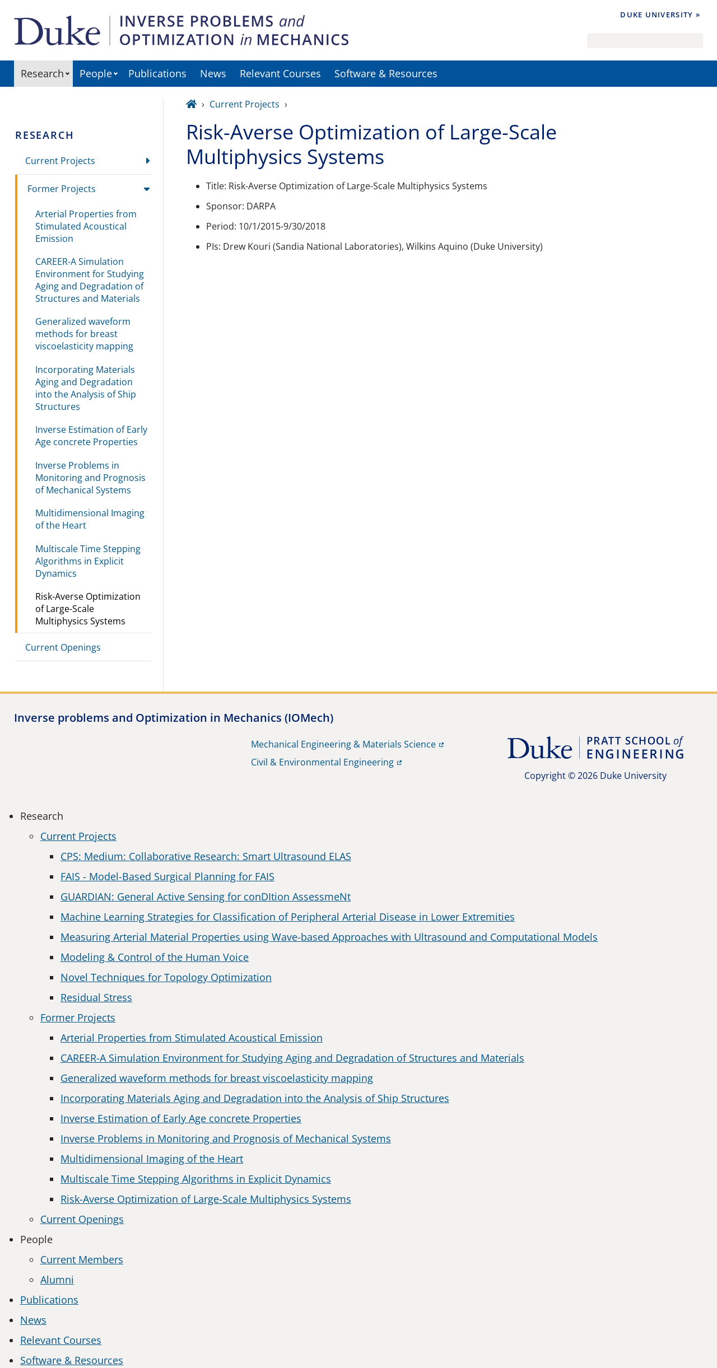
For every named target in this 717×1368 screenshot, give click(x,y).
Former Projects (61, 189)
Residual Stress (96, 997)
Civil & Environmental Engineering (322, 762)
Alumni (57, 1279)
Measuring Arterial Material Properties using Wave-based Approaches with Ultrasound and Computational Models (329, 937)
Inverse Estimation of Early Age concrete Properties (91, 435)
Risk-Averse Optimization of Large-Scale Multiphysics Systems (88, 608)
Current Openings (63, 647)
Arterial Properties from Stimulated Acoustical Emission (86, 226)
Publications (157, 73)
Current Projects (60, 161)
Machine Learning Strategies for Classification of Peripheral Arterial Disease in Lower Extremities (287, 916)
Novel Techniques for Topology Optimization (166, 977)
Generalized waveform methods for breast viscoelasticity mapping (84, 333)
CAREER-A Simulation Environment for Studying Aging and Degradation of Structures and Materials (89, 280)
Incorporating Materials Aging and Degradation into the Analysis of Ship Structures (85, 388)
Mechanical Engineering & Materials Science (343, 744)
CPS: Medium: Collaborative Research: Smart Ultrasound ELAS (205, 856)
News (213, 73)
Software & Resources (385, 73)
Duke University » (660, 15)
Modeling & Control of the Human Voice (154, 957)
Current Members (81, 1259)
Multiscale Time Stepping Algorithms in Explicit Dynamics (88, 561)
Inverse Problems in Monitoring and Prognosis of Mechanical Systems (90, 477)
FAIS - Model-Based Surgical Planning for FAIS (167, 876)
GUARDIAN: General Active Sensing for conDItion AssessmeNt (205, 896)
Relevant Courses (280, 73)
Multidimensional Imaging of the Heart (90, 519)
